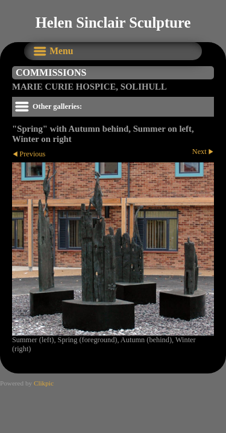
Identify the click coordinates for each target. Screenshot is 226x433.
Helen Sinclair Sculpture (113, 22)
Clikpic (44, 383)
